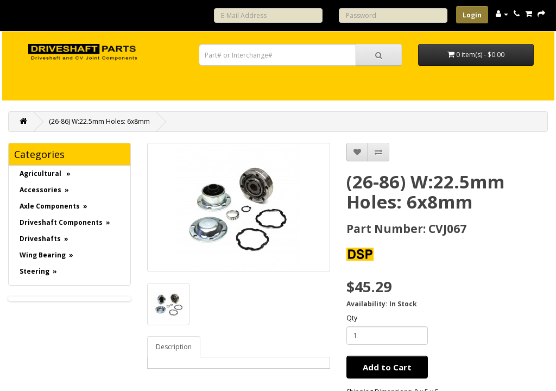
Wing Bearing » (46, 255)
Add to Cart (387, 367)
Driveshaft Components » (65, 222)
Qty (351, 318)
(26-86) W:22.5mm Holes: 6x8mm (99, 121)
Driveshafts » (44, 238)
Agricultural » (45, 173)
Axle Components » (53, 206)
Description (174, 346)
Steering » (38, 271)
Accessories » (44, 189)
